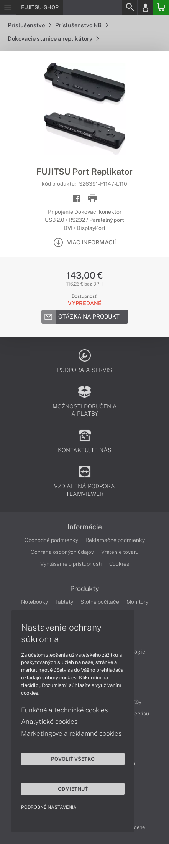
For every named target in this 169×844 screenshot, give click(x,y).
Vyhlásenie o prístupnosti (71, 564)
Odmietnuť (73, 789)
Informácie (84, 527)
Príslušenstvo (29, 25)
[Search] (129, 7)
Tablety (64, 602)
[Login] (145, 7)
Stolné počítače (99, 602)
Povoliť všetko (73, 759)
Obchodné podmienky (51, 540)
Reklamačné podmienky (115, 540)
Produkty (84, 588)
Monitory (137, 602)
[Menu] (8, 7)
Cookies (119, 564)
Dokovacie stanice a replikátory (53, 38)
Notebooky (34, 602)
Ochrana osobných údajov (62, 552)
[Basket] (161, 7)
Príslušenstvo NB (81, 25)
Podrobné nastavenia (49, 807)
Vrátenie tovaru (120, 552)
